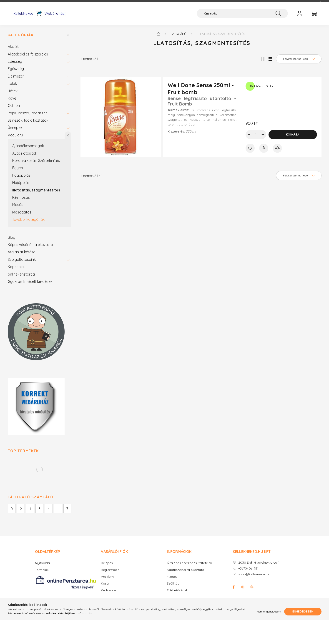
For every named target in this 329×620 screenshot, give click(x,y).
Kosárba (292, 134)
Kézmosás (21, 197)
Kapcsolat (16, 266)
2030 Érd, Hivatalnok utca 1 (258, 563)
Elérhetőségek (177, 590)
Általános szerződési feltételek (189, 563)
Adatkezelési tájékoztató (185, 570)
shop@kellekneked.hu (254, 574)
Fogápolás (21, 175)
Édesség (15, 61)
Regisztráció (110, 570)
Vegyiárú (15, 135)
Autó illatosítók (24, 153)
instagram (242, 587)
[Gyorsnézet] (263, 148)
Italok (12, 83)
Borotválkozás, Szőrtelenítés (36, 160)
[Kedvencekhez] (250, 148)
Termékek (42, 570)
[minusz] (249, 134)
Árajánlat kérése (21, 252)
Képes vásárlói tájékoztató (30, 244)
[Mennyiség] (255, 134)
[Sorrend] (298, 58)
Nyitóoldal (42, 563)
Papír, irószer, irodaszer (27, 113)
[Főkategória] (158, 34)
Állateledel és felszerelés (28, 54)
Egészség (16, 68)
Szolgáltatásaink (22, 259)
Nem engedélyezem (269, 611)
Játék (13, 91)
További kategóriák (28, 219)
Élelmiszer (16, 76)
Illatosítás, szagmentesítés (36, 190)
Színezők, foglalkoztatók (28, 120)
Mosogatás (21, 212)
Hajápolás (21, 182)
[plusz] (262, 134)
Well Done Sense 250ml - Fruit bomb (201, 88)
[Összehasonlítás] (277, 148)
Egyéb (17, 168)
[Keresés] (242, 13)
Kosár (105, 583)
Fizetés (172, 577)
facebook (233, 587)
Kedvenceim (110, 590)
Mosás (17, 204)
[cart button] (314, 13)
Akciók (13, 46)
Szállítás (173, 583)
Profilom (107, 577)
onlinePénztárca (21, 274)
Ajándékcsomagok (28, 145)
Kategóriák (21, 35)
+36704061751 (248, 568)
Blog (11, 237)
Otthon (14, 105)
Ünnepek (15, 127)
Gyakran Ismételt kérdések (30, 281)
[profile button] (299, 13)
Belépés (107, 563)
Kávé (12, 98)
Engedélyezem (302, 611)
